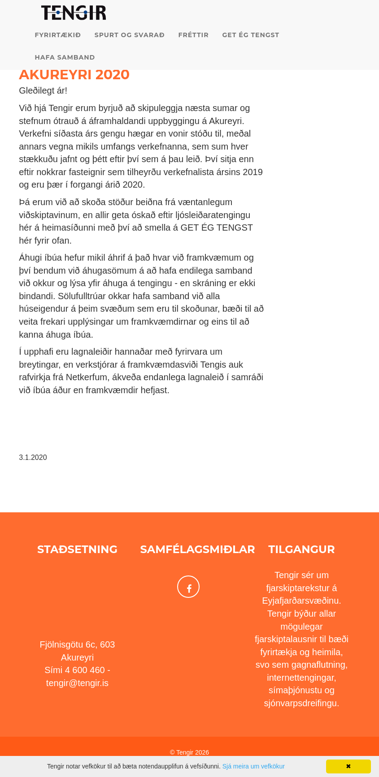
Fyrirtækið (58, 45)
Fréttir (193, 45)
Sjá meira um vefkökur (253, 766)
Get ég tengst (250, 45)
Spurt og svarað (130, 45)
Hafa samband (65, 67)
